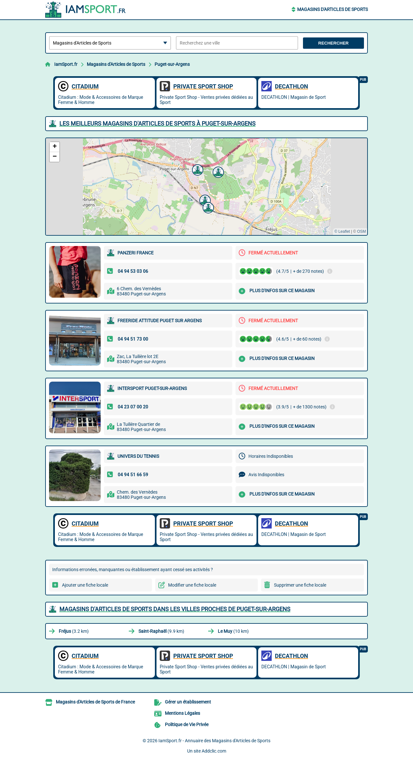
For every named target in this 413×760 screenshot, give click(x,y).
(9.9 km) (161, 631)
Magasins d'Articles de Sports (332, 9)
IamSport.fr (65, 64)
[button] (197, 169)
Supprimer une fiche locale (300, 585)
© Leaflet (342, 231)
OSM (361, 231)
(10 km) (233, 631)
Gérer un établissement (188, 701)
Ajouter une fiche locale (85, 585)
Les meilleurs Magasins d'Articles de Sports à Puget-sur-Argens (157, 123)
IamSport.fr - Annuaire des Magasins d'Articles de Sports (214, 740)
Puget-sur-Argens (172, 64)
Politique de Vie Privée (186, 724)
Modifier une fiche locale (192, 585)
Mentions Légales (182, 713)
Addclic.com (214, 751)
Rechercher (333, 43)
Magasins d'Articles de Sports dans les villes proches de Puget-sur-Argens (174, 609)
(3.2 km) (74, 631)
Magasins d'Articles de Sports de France (95, 701)
